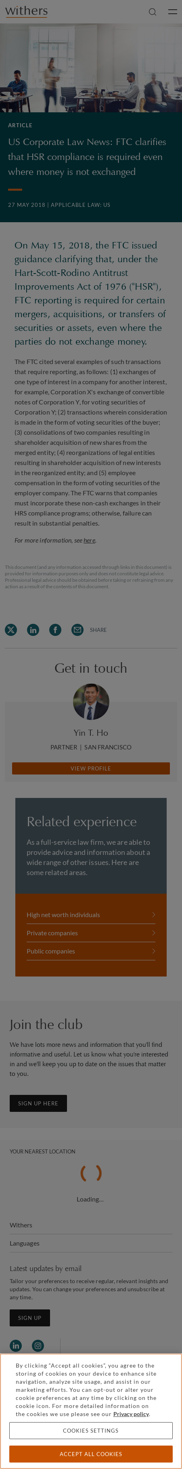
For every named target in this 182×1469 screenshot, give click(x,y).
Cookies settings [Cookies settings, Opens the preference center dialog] (91, 1430)
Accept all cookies (91, 1454)
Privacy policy (131, 1413)
